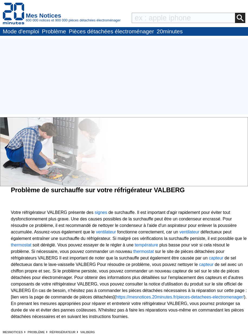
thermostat (21, 245)
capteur (216, 258)
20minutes (170, 31)
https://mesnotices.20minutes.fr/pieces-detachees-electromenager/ (180, 297)
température (146, 245)
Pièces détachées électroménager (111, 31)
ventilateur (106, 232)
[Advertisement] (124, 76)
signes (101, 212)
